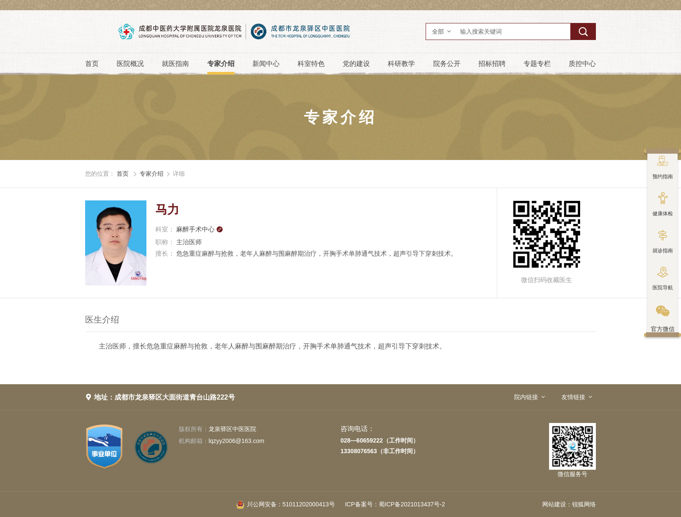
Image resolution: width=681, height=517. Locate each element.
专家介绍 (221, 63)
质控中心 (582, 63)
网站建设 (554, 504)
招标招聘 (492, 63)
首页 (92, 63)
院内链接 (526, 397)
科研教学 (401, 63)
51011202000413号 (285, 504)
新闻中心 (266, 63)
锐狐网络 (584, 504)
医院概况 (130, 63)
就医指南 (175, 63)
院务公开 (447, 63)
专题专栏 (537, 63)
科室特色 (311, 63)
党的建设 (356, 63)
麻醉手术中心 (199, 229)
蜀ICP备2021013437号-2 (395, 504)
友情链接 (573, 397)
